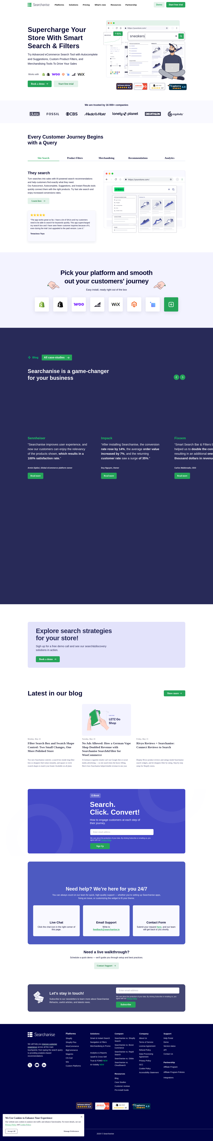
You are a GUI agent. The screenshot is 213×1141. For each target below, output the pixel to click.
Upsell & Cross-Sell (98, 1057)
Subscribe (125, 1004)
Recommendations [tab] (138, 158)
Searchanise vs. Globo (124, 1058)
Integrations (168, 1078)
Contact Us (168, 1054)
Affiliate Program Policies (174, 1072)
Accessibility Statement (149, 1072)
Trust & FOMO (98, 1061)
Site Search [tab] (43, 158)
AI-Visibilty (97, 1065)
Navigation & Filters (98, 1042)
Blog (116, 1078)
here (159, 927)
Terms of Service (146, 1042)
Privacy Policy (106, 840)
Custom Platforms (73, 1066)
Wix (67, 1062)
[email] (122, 832)
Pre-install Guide (122, 1090)
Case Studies (120, 1082)
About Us (143, 1038)
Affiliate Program (171, 1067)
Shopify (69, 1038)
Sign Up (100, 846)
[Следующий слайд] (182, 377)
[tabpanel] (106, 208)
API (165, 1050)
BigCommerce (72, 1050)
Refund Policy (145, 1050)
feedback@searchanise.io (106, 929)
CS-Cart (69, 1058)
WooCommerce (72, 1046)
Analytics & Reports (98, 1053)
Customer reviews (122, 1086)
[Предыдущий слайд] (176, 377)
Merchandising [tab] (106, 158)
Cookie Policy (145, 1068)
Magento (69, 1054)
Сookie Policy (25, 1125)
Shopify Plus (71, 1042)
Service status (170, 1046)
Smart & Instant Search (100, 1038)
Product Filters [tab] (75, 158)
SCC (141, 1065)
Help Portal (168, 1038)
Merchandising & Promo (100, 1046)
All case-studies (54, 357)
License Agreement (147, 1046)
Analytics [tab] (169, 158)
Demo (166, 1042)
